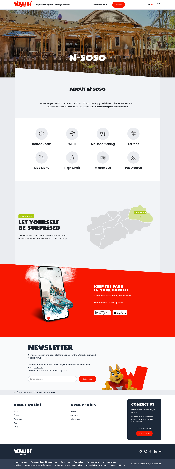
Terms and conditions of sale (44, 462)
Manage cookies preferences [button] (38, 465)
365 (15, 422)
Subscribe (87, 379)
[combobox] (101, 4)
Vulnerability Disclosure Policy (68, 465)
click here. (38, 367)
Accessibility (118, 465)
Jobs (16, 411)
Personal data (93, 462)
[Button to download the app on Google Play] (102, 312)
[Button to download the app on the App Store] (120, 312)
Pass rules (65, 462)
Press (16, 415)
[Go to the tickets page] (118, 5)
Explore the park (44, 4)
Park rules (78, 462)
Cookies (17, 465)
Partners (18, 419)
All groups (75, 419)
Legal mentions (20, 462)
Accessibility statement (96, 465)
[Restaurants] (41, 392)
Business (74, 411)
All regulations (109, 462)
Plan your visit (62, 4)
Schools (74, 415)
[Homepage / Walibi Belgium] (15, 392)
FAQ (16, 426)
